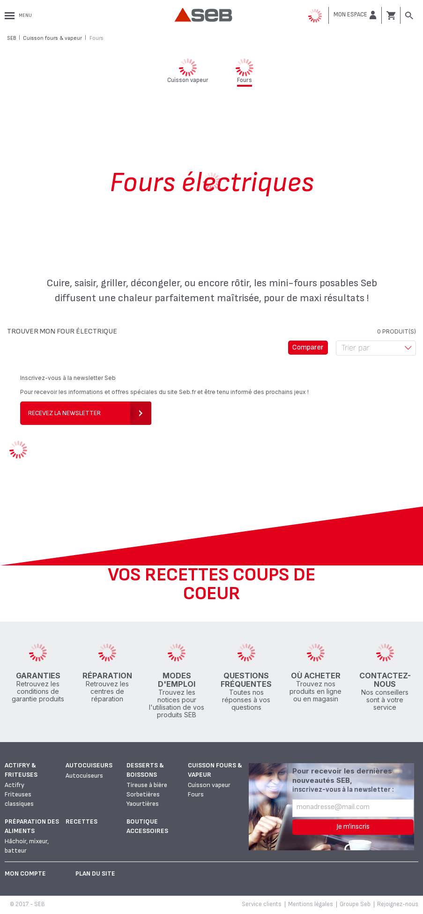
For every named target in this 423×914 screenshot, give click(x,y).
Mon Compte (25, 873)
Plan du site (95, 873)
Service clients (262, 904)
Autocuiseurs (89, 765)
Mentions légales (310, 904)
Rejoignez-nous (397, 904)
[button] (355, 15)
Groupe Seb (355, 904)
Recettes (81, 821)
